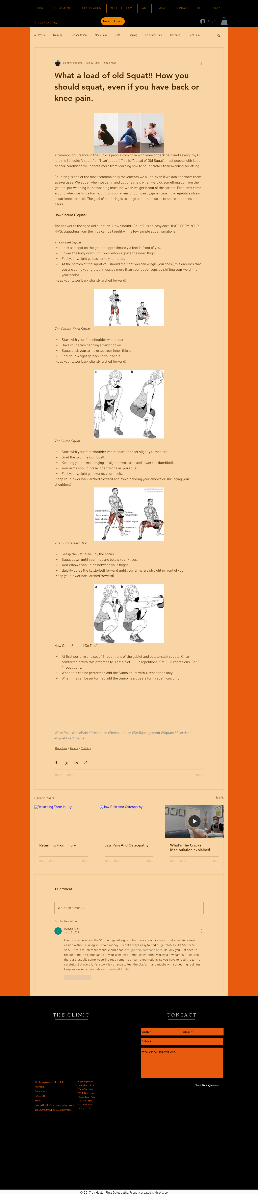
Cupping (132, 35)
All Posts (39, 35)
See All (219, 797)
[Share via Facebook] (56, 763)
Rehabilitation (79, 35)
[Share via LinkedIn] (76, 763)
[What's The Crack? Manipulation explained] (194, 821)
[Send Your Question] (207, 1085)
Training (57, 35)
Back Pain (61, 748)
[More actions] (201, 63)
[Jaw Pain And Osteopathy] (129, 821)
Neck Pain (101, 35)
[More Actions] (201, 931)
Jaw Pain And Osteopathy (126, 845)
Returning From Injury (57, 845)
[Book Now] (113, 21)
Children (175, 35)
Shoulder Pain (153, 35)
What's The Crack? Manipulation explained (190, 847)
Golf (117, 35)
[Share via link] (86, 763)
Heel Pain (194, 35)
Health (74, 748)
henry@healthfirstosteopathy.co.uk (54, 1105)
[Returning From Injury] (63, 821)
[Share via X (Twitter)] (66, 763)
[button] (224, 21)
